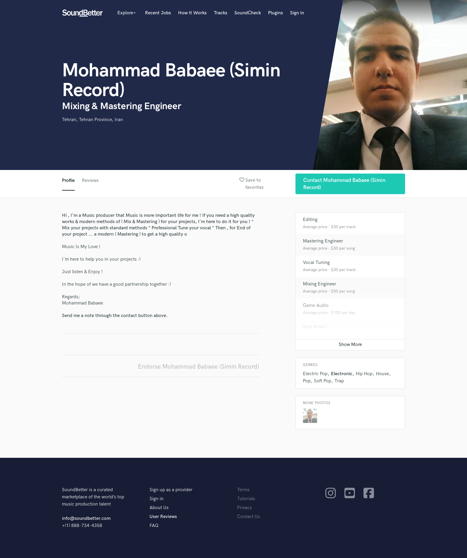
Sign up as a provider (171, 490)
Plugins (275, 13)
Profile (68, 180)
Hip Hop (364, 374)
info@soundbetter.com (86, 518)
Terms (243, 490)
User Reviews (163, 517)
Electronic (341, 374)
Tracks (220, 13)
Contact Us (248, 517)
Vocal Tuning (316, 262)
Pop (307, 381)
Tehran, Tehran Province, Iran (92, 120)
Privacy (244, 508)
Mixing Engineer (319, 284)
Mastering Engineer (323, 241)
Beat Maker (314, 327)
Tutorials (246, 499)
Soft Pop (322, 381)
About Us (159, 508)
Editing (310, 219)
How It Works (192, 13)
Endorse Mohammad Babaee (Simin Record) (198, 366)
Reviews (90, 180)
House (382, 374)
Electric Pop (315, 374)
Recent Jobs (158, 13)
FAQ (154, 525)
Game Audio (316, 305)
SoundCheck (247, 13)
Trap (339, 381)
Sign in (297, 13)
